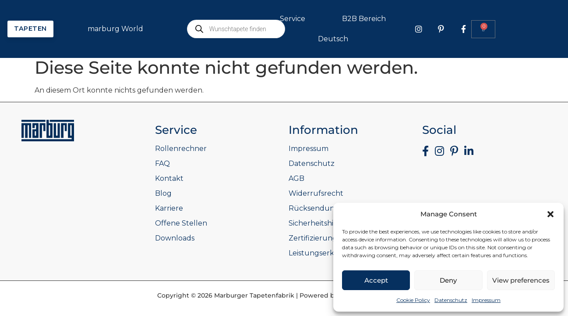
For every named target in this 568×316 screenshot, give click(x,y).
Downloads (174, 238)
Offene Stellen (181, 223)
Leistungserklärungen (328, 253)
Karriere (169, 208)
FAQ (162, 163)
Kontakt (169, 178)
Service (391, 18)
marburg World (214, 29)
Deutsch (431, 39)
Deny (448, 280)
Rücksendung (314, 208)
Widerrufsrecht (316, 193)
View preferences (521, 280)
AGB (296, 178)
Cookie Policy (413, 300)
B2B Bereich (462, 18)
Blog (163, 193)
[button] (550, 214)
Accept (376, 280)
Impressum (486, 300)
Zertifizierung (313, 238)
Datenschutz (450, 300)
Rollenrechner (181, 148)
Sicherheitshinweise (323, 223)
